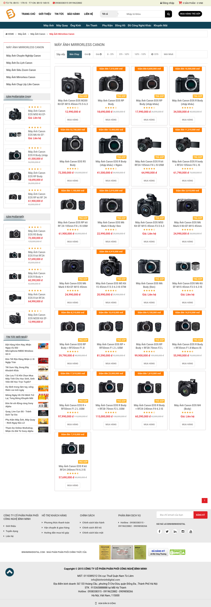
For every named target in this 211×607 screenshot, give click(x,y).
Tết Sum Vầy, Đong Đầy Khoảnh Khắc (17, 369)
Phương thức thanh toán (56, 522)
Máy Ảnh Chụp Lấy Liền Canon (23, 84)
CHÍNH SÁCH (87, 515)
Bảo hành (73, 14)
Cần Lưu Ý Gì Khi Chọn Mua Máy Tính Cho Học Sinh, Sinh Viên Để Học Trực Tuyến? (20, 378)
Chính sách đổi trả (90, 527)
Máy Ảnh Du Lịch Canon (19, 62)
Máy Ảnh (22, 34)
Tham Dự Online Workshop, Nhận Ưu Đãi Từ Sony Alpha (19, 429)
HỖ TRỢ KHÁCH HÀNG (54, 515)
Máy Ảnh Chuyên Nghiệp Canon (23, 55)
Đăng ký (200, 515)
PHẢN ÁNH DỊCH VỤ (129, 515)
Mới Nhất (168, 54)
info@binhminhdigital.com (105, 579)
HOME (9, 34)
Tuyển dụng (10, 531)
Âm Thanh (91, 25)
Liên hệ (88, 14)
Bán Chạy (74, 54)
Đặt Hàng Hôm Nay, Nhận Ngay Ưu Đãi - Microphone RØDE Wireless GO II (19, 349)
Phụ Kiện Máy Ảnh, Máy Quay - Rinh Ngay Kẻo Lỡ (20, 421)
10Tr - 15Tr (140, 54)
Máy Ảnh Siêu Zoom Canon (21, 70)
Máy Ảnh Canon (37, 34)
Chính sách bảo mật (91, 532)
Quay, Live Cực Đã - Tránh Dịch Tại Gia (18, 413)
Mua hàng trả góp (190, 14)
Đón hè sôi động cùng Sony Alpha (19, 405)
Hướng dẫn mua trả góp (55, 532)
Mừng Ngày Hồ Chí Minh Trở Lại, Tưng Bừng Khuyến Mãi (19, 397)
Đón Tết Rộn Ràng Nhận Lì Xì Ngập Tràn (19, 361)
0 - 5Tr (110, 54)
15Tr (155, 54)
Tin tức (59, 14)
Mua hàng (72, 120)
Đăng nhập (167, 3)
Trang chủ (28, 14)
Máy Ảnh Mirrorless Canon (61, 34)
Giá (87, 54)
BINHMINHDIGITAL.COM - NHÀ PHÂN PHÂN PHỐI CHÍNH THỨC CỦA (54, 552)
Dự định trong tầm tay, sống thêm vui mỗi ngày (19, 388)
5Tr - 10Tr (124, 54)
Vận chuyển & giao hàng (55, 527)
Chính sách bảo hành (92, 522)
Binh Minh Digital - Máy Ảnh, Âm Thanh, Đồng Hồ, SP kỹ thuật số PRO (10, 14)
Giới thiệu (45, 14)
